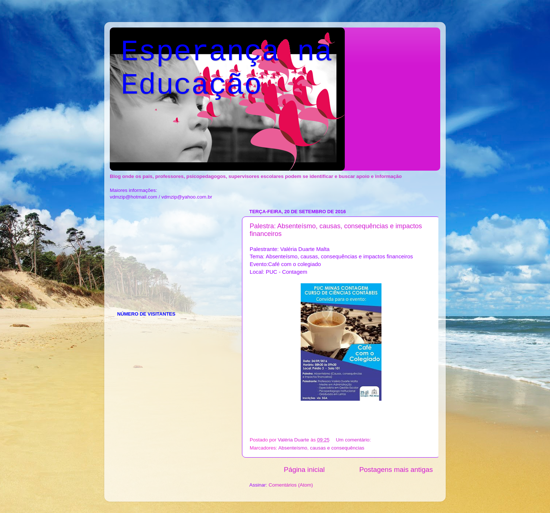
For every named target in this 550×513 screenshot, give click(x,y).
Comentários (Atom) (291, 485)
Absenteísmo (292, 448)
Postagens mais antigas (396, 469)
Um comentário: (354, 440)
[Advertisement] (172, 252)
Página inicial (304, 469)
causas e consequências (337, 448)
